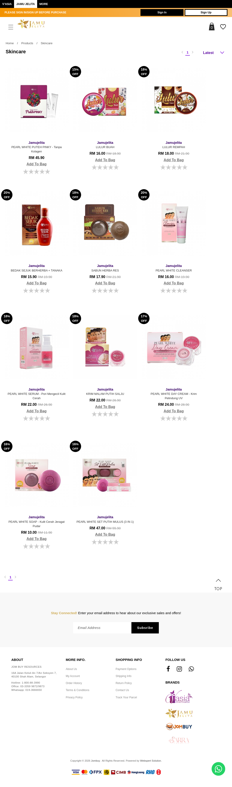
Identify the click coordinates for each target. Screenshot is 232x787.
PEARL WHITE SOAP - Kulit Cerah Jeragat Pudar (36, 521)
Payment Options (126, 670)
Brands (172, 683)
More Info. (75, 660)
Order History (74, 684)
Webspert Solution (150, 761)
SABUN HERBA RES (103, 267)
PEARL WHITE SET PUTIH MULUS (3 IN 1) (103, 521)
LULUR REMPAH (171, 144)
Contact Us (122, 691)
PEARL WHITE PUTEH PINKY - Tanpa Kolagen (36, 146)
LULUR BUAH (103, 144)
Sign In (156, 12)
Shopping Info (129, 660)
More (43, 4)
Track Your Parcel (126, 698)
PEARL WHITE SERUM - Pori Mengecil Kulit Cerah (36, 393)
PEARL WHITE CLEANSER (171, 267)
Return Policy (124, 684)
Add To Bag (36, 164)
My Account (73, 677)
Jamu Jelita (25, 4)
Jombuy (95, 761)
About (17, 660)
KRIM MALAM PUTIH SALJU (103, 391)
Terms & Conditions (77, 691)
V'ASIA (7, 4)
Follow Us (175, 660)
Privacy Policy (74, 698)
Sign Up (204, 12)
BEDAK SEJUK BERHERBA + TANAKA (36, 267)
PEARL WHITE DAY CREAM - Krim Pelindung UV (171, 393)
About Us (71, 670)
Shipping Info (123, 677)
